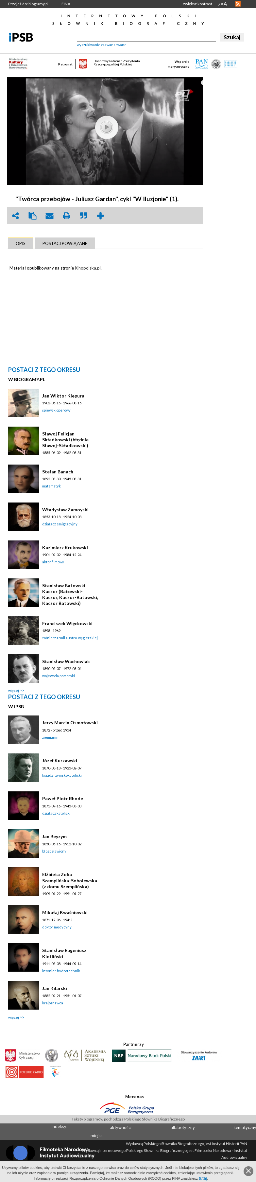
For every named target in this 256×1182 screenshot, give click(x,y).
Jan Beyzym (54, 836)
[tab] (20, 243)
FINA (65, 3)
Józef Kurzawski (59, 760)
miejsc (96, 1135)
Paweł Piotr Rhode (62, 798)
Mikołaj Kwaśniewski (65, 912)
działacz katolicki (56, 813)
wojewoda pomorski (58, 676)
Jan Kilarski (54, 988)
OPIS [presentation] (21, 243)
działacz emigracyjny (59, 524)
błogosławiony (54, 851)
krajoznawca (52, 1003)
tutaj (203, 1178)
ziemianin (50, 737)
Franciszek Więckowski (67, 623)
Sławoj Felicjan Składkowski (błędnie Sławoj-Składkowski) (65, 439)
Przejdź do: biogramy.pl (28, 3)
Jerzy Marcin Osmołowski (70, 722)
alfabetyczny (183, 1127)
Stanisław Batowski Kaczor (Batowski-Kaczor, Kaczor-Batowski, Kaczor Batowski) (70, 594)
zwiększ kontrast (197, 3)
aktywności (120, 1127)
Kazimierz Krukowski (65, 547)
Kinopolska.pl (88, 268)
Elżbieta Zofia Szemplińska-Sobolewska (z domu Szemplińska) (69, 880)
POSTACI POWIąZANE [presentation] (65, 243)
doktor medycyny (57, 927)
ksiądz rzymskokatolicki (62, 775)
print (66, 216)
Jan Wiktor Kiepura (63, 395)
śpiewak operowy (56, 410)
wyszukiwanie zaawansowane (102, 45)
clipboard (32, 216)
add (100, 216)
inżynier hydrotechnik (61, 971)
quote (83, 216)
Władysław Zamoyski (65, 509)
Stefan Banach (57, 471)
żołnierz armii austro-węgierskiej (70, 638)
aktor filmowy (53, 562)
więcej (13, 690)
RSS (238, 4)
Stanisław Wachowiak (66, 661)
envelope (49, 216)
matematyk (51, 486)
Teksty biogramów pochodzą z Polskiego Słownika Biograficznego (128, 1119)
